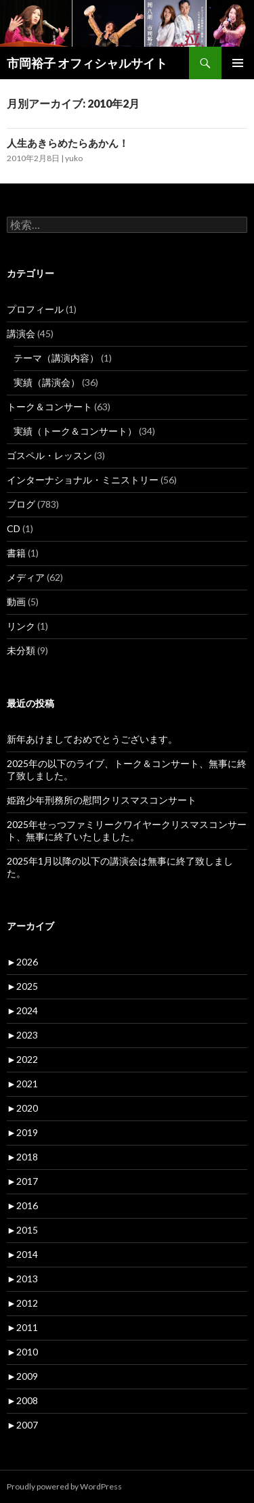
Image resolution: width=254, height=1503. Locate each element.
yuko (74, 158)
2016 (22, 1205)
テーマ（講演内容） (56, 358)
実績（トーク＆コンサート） (75, 431)
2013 (22, 1278)
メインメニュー (237, 63)
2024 (22, 1010)
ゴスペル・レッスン (49, 455)
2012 (22, 1303)
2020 (22, 1108)
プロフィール (35, 309)
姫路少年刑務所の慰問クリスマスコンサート (101, 800)
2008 (22, 1400)
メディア (26, 577)
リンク (21, 626)
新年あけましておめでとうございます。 (92, 739)
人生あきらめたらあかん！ (68, 143)
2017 (22, 1181)
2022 (22, 1059)
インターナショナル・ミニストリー (82, 479)
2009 (22, 1376)
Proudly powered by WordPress (64, 1486)
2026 (22, 961)
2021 (22, 1083)
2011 (22, 1327)
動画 (16, 601)
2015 (22, 1230)
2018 (22, 1156)
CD (13, 528)
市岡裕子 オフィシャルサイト (87, 63)
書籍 (16, 553)
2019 (22, 1132)
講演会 (21, 333)
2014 (22, 1254)
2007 (22, 1425)
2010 (22, 1351)
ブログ (21, 504)
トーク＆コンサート (49, 406)
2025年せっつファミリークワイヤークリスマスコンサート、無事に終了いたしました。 (127, 830)
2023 (22, 1035)
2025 (22, 986)
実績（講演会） (47, 382)
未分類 (21, 650)
